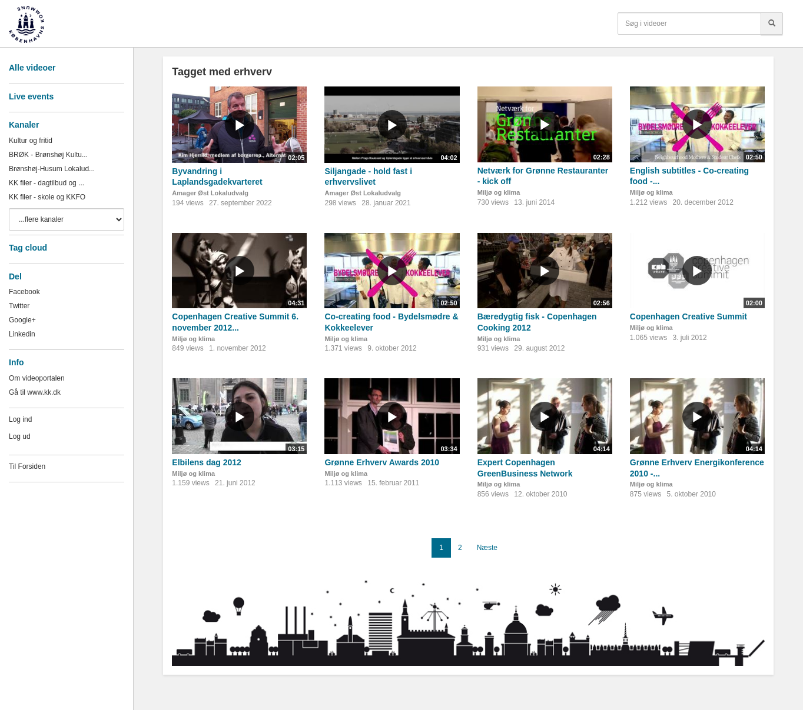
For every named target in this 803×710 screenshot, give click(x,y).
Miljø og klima (498, 192)
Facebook (24, 292)
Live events (31, 96)
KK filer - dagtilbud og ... (46, 183)
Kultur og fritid (30, 140)
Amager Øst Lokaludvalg (210, 192)
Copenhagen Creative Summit (688, 316)
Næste (487, 548)
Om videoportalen (37, 378)
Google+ (22, 320)
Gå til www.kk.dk (35, 392)
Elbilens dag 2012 (206, 462)
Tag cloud (28, 247)
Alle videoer (32, 67)
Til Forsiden (27, 466)
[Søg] (772, 23)
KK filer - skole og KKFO (47, 197)
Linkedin (22, 334)
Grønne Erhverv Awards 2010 (381, 462)
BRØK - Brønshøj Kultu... (48, 155)
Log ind (20, 419)
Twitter (19, 306)
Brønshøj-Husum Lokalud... (52, 169)
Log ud (20, 436)
